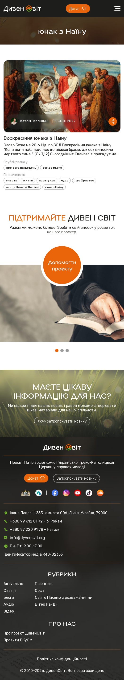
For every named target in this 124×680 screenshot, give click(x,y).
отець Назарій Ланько (22, 187)
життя (28, 180)
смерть (11, 180)
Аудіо (9, 604)
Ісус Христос (84, 180)
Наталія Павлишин (33, 121)
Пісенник (43, 583)
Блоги (9, 597)
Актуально (13, 583)
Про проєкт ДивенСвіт (24, 633)
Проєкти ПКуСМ (18, 640)
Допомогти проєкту (62, 265)
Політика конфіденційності (62, 659)
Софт (40, 590)
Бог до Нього (52, 167)
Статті (10, 590)
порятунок (47, 180)
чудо (64, 180)
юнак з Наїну (54, 187)
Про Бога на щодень (21, 167)
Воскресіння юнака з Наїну (35, 137)
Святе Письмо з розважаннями (63, 597)
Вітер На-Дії (46, 604)
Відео (9, 611)
